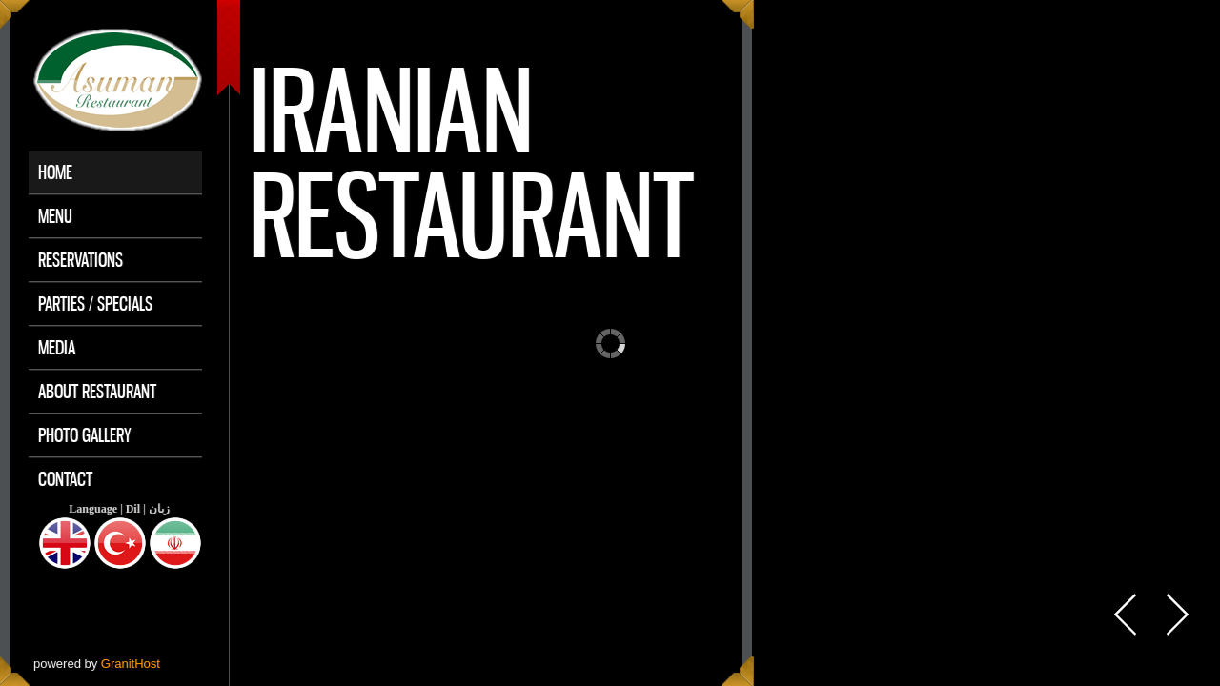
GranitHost (130, 663)
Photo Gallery (85, 435)
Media (56, 347)
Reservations (80, 260)
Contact (65, 479)
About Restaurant (97, 391)
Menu (55, 216)
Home (55, 172)
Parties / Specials (95, 303)
